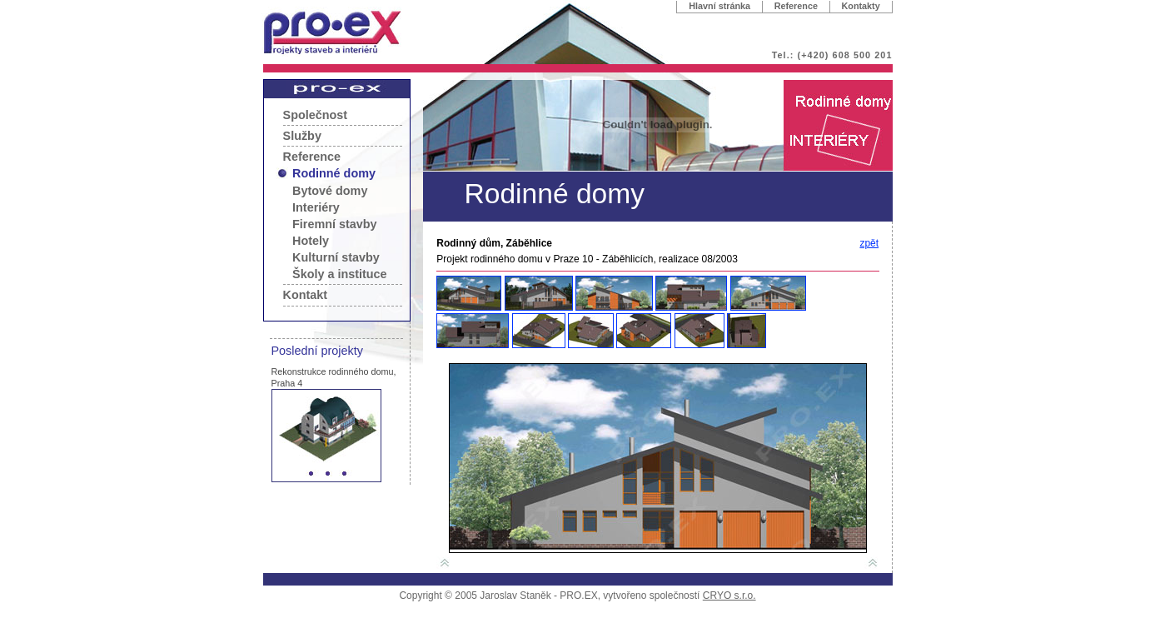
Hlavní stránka (719, 6)
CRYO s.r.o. (729, 595)
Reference (796, 6)
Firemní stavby (334, 224)
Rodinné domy (334, 173)
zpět (869, 243)
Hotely (310, 240)
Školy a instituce (339, 274)
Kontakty (861, 6)
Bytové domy (329, 190)
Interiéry (316, 207)
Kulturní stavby (336, 257)
